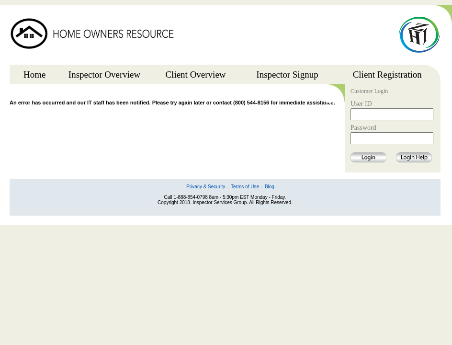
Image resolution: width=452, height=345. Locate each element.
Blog (269, 186)
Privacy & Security (205, 186)
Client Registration (387, 74)
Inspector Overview (104, 74)
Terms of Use (245, 186)
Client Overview (195, 74)
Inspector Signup (287, 74)
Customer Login (369, 91)
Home (34, 74)
